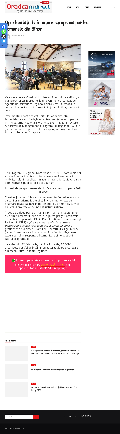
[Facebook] (3, 27)
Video (87, 7)
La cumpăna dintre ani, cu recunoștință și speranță (52, 369)
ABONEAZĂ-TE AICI (53, 265)
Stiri (78, 7)
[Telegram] (3, 41)
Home (69, 7)
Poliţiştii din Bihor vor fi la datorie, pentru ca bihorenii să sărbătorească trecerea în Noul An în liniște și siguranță (55, 352)
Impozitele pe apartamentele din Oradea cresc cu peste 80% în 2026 (43, 189)
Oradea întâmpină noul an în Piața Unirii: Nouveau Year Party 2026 (54, 389)
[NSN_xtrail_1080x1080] (101, 64)
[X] (3, 36)
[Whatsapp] (3, 31)
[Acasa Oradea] (101, 93)
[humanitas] (101, 122)
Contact (97, 7)
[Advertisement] (43, 152)
